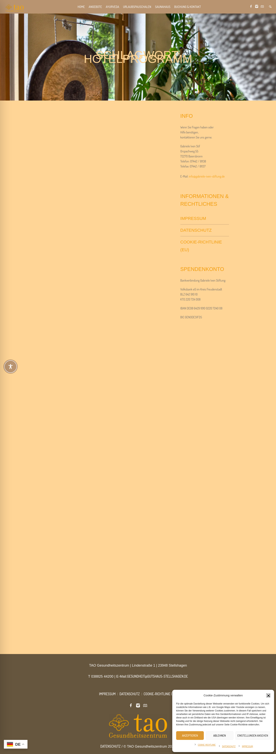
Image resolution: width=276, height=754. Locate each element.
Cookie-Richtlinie (207, 744)
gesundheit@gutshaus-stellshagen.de (157, 676)
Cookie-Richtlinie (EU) (201, 246)
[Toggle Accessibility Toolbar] (138, 366)
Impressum (247, 746)
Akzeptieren (190, 735)
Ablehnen (219, 735)
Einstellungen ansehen (252, 735)
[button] (268, 695)
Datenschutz (229, 746)
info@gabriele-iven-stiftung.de (207, 176)
